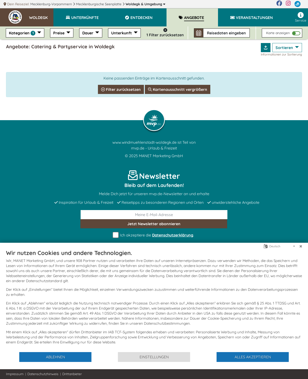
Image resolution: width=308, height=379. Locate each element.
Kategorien (22, 33)
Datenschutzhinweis (42, 374)
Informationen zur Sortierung (281, 54)
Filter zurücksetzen (121, 89)
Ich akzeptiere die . (154, 235)
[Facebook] (279, 4)
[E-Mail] (154, 214)
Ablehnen (55, 356)
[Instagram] (288, 4)
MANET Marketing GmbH (161, 155)
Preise (59, 33)
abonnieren (153, 224)
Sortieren (285, 47)
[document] (154, 300)
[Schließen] (300, 246)
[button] (41, 15)
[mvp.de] (298, 4)
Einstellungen (154, 356)
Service (300, 17)
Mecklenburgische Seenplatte (99, 4)
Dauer (88, 33)
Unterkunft (122, 33)
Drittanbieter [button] (72, 374)
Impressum (15, 374)
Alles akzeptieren (253, 356)
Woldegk (145, 4)
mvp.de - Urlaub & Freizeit (154, 148)
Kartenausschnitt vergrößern (177, 89)
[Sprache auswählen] (265, 246)
